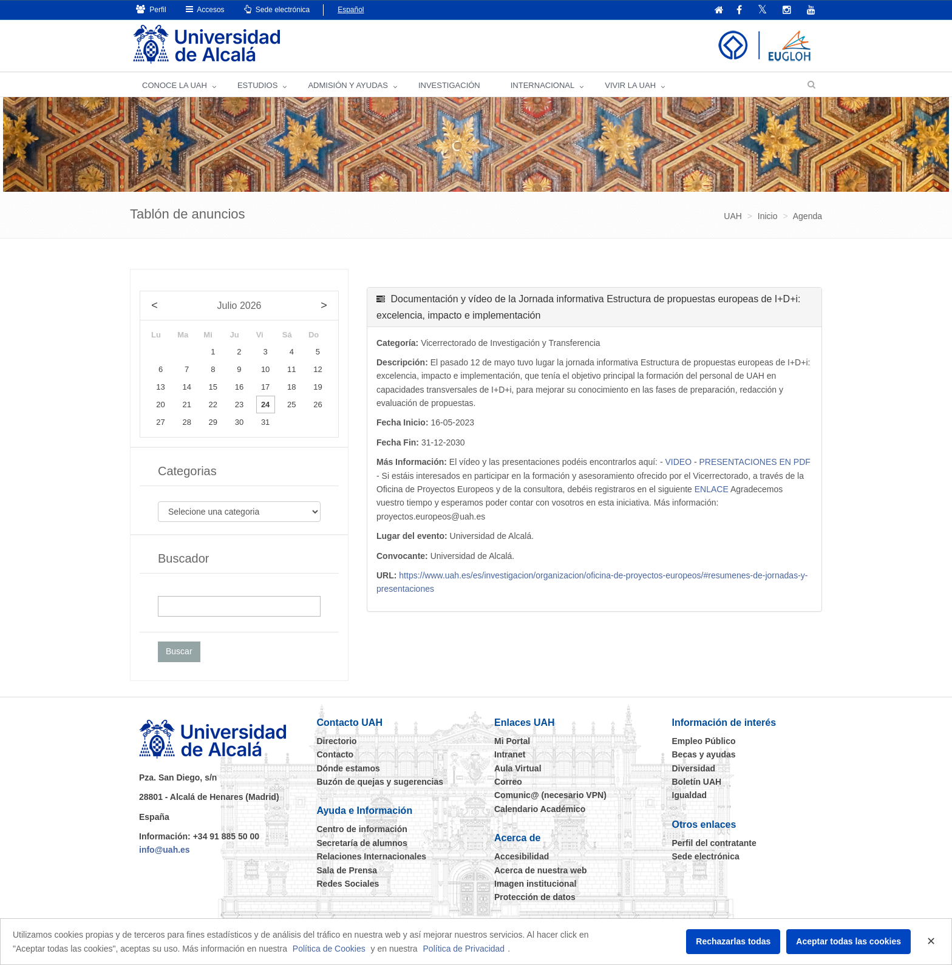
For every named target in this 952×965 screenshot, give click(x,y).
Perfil (151, 9)
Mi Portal (512, 741)
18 (291, 386)
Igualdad (689, 795)
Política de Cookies (329, 948)
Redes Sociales (348, 884)
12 (317, 369)
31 (265, 422)
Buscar (179, 651)
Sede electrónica (277, 9)
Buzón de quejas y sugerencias (380, 782)
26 (317, 404)
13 (160, 386)
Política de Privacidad (464, 948)
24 (265, 404)
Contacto (335, 754)
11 (291, 369)
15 (213, 386)
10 (265, 369)
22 (213, 404)
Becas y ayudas (704, 754)
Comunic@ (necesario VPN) (550, 795)
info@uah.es (164, 850)
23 (239, 404)
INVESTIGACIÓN (449, 85)
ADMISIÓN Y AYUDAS (348, 85)
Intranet (509, 754)
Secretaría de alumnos (362, 843)
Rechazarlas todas (733, 941)
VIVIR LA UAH (630, 85)
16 (239, 386)
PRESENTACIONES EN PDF (754, 462)
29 (213, 422)
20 (160, 404)
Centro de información (362, 829)
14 (186, 386)
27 (160, 422)
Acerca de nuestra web (540, 870)
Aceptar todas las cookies (848, 941)
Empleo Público (704, 741)
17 (265, 386)
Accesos (205, 9)
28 (186, 422)
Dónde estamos (348, 768)
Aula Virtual (518, 768)
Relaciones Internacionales (372, 856)
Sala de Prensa (347, 870)
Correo (508, 782)
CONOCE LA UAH (174, 85)
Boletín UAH (697, 782)
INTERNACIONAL (542, 85)
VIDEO (678, 462)
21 (186, 404)
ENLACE (712, 489)
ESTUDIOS (257, 85)
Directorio (337, 741)
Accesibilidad (521, 856)
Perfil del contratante (714, 843)
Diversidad (694, 768)
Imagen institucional (535, 884)
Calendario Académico (539, 809)
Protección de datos (535, 897)
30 (239, 422)
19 (317, 386)
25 (291, 404)
